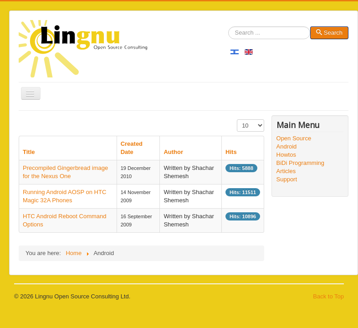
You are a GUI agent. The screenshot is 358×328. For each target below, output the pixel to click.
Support (286, 179)
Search (329, 32)
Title (29, 152)
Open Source (294, 138)
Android (286, 146)
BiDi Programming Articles (300, 166)
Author (173, 152)
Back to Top (328, 296)
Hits (231, 152)
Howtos (286, 154)
